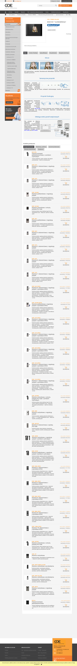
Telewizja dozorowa (10, 26)
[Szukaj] (56, 5)
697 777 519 (59, 650)
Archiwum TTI (10, 87)
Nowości (8, 90)
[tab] (25, 53)
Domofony (8, 32)
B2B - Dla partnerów (42, 652)
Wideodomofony (9, 29)
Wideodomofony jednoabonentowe (11, 63)
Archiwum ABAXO (10, 82)
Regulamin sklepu (41, 655)
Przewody (8, 44)
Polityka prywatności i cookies (11, 657)
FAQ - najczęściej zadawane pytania (28, 650)
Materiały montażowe (10, 49)
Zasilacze (8, 41)
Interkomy (8, 34)
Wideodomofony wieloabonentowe (11, 72)
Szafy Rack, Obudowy (10, 51)
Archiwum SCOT (10, 80)
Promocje (8, 24)
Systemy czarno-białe (12, 66)
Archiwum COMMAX (11, 59)
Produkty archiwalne (10, 54)
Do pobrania (24, 657)
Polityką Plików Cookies (35, 662)
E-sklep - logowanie (42, 650)
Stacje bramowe (28, 147)
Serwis (6, 655)
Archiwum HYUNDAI (11, 85)
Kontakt (6, 652)
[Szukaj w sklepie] (46, 5)
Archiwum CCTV (10, 57)
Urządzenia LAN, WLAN (11, 46)
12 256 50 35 (9, 1)
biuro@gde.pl (17, 1)
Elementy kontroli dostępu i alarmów (12, 38)
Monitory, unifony (41, 147)
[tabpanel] (47, 97)
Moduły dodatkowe (29, 149)
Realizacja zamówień (42, 657)
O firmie (6, 650)
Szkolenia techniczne (25, 655)
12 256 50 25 (60, 649)
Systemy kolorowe (11, 68)
